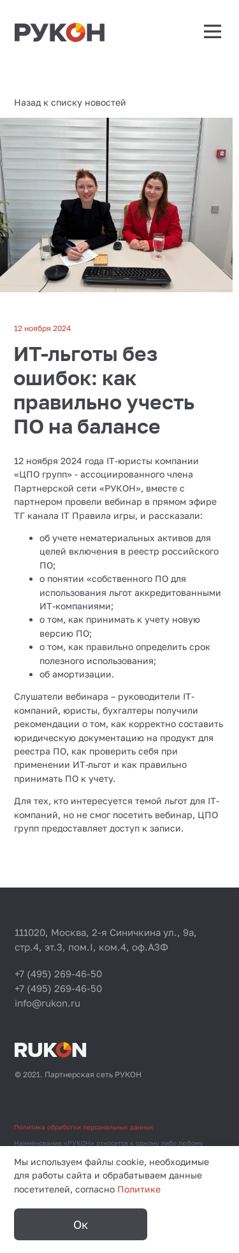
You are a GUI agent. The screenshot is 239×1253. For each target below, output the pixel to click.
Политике (139, 1189)
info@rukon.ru (47, 1003)
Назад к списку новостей (70, 102)
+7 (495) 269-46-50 (58, 973)
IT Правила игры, (99, 515)
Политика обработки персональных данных (84, 1127)
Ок (80, 1224)
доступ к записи (145, 828)
